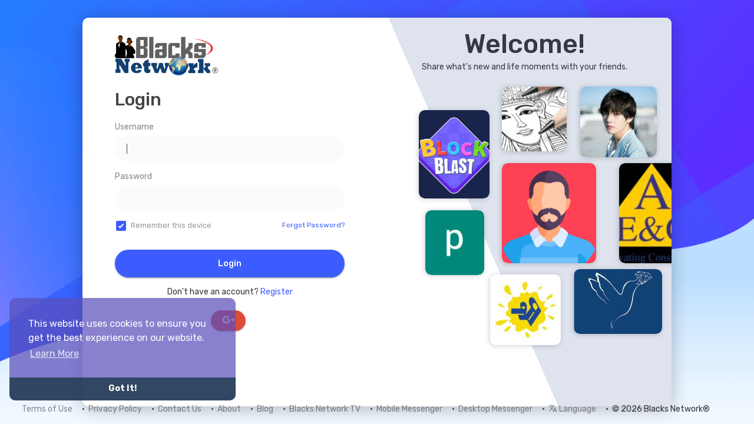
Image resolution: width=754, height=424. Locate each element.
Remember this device (171, 225)
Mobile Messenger (409, 409)
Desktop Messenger (495, 409)
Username (134, 127)
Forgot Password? (313, 225)
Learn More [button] (54, 353)
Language (572, 409)
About (229, 409)
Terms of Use (47, 409)
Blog (265, 409)
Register (276, 292)
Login (230, 264)
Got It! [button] (122, 388)
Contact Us (179, 409)
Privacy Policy (115, 409)
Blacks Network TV (325, 409)
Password (133, 176)
